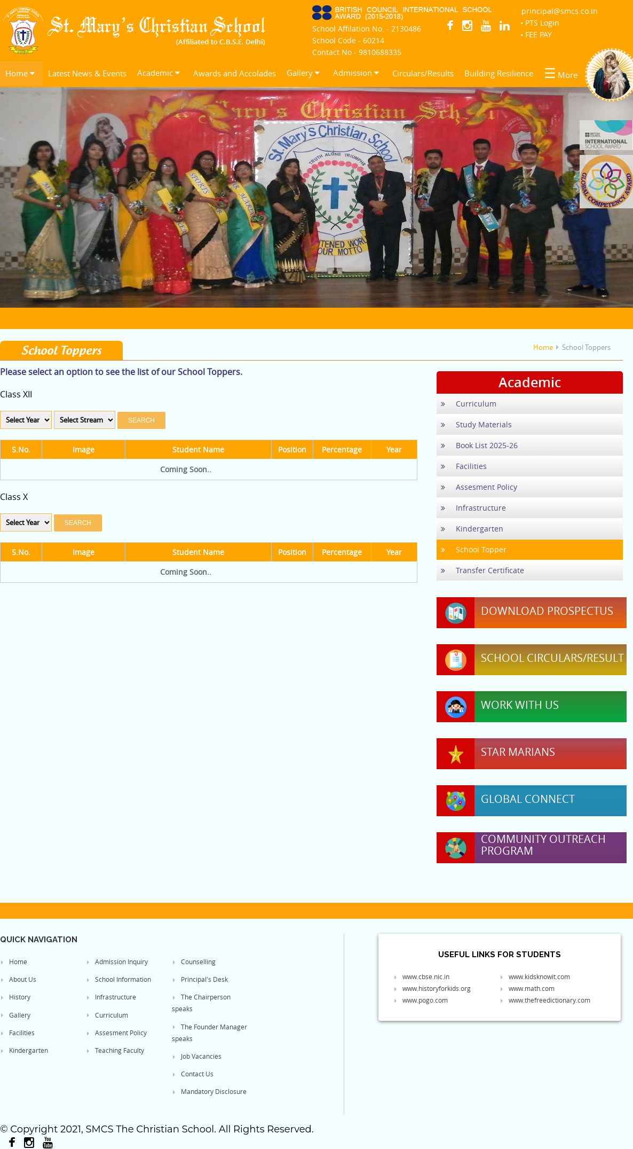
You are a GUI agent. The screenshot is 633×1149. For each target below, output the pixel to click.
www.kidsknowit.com (535, 976)
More (560, 73)
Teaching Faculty (115, 1050)
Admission (356, 72)
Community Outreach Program (543, 845)
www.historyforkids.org (432, 988)
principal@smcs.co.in (554, 11)
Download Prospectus (547, 611)
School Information (118, 979)
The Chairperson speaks (201, 1002)
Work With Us (520, 705)
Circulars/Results (423, 73)
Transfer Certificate (482, 570)
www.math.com (527, 988)
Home (20, 73)
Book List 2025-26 (479, 445)
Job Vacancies (196, 1056)
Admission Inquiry (117, 961)
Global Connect (528, 799)
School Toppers (586, 347)
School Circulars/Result (552, 658)
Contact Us (192, 1073)
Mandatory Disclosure (209, 1091)
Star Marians (518, 752)
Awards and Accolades (234, 73)
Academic (158, 72)
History (15, 996)
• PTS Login (539, 23)
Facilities (464, 466)
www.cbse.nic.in (421, 976)
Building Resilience (498, 73)
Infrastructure (473, 508)
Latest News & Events (87, 73)
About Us (18, 979)
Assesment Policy (479, 487)
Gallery (303, 72)
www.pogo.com (420, 1000)
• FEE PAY (536, 34)
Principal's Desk (200, 979)
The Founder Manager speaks (209, 1032)
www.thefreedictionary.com (545, 1000)
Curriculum (468, 403)
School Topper (474, 549)
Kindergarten (472, 528)
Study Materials (476, 424)
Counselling (194, 961)
